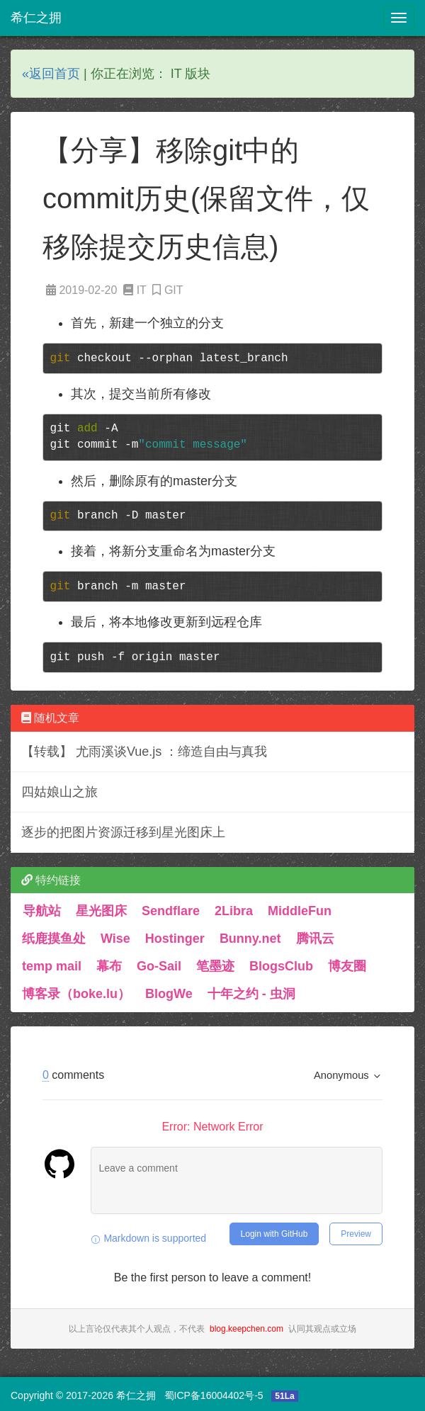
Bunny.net (250, 938)
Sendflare (171, 911)
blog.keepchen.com (246, 1329)
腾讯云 (315, 938)
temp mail (51, 966)
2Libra (234, 911)
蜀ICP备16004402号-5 (214, 1395)
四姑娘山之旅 (59, 792)
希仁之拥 (36, 18)
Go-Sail (159, 966)
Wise (115, 938)
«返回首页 (51, 74)
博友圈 (347, 966)
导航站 (42, 911)
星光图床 (101, 911)
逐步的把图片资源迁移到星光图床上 (123, 832)
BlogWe (169, 994)
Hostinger (175, 938)
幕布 (109, 966)
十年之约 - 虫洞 (251, 994)
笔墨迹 (215, 966)
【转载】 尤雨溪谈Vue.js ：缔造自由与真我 (144, 751)
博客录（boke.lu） (76, 994)
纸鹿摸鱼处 (54, 938)
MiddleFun (300, 911)
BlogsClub (281, 966)
